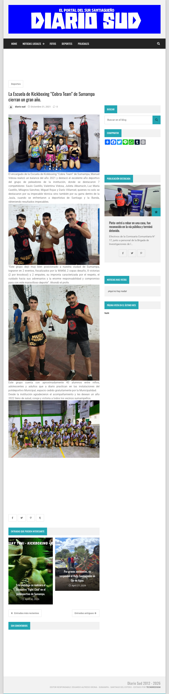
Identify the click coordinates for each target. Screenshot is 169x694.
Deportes (67, 43)
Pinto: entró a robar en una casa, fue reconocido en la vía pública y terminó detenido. (130, 226)
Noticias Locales (33, 44)
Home (14, 43)
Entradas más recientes (25, 613)
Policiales (83, 43)
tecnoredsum (153, 687)
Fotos (53, 43)
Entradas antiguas (85, 613)
